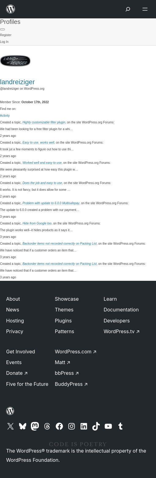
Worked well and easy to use (41, 162)
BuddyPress (71, 384)
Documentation (121, 310)
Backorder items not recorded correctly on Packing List (59, 243)
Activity (5, 115)
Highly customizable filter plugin (43, 122)
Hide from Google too (36, 223)
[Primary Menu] (2, 29)
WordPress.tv (122, 331)
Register (5, 35)
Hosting (15, 321)
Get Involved (20, 351)
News (12, 310)
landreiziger (17, 82)
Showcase (67, 299)
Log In (4, 41)
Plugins (63, 321)
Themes (64, 310)
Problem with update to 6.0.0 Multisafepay (50, 203)
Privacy (14, 331)
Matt (62, 362)
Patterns (64, 331)
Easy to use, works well (38, 142)
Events (14, 362)
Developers (117, 321)
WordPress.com (76, 351)
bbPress (67, 373)
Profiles (10, 21)
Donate (17, 373)
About (13, 299)
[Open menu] (146, 9)
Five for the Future (27, 384)
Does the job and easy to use (42, 183)
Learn (110, 299)
